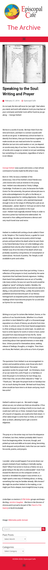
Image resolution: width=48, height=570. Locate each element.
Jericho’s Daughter (16, 502)
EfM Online (26, 499)
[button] (24, 39)
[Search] (43, 529)
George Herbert (9, 168)
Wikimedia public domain (18, 520)
